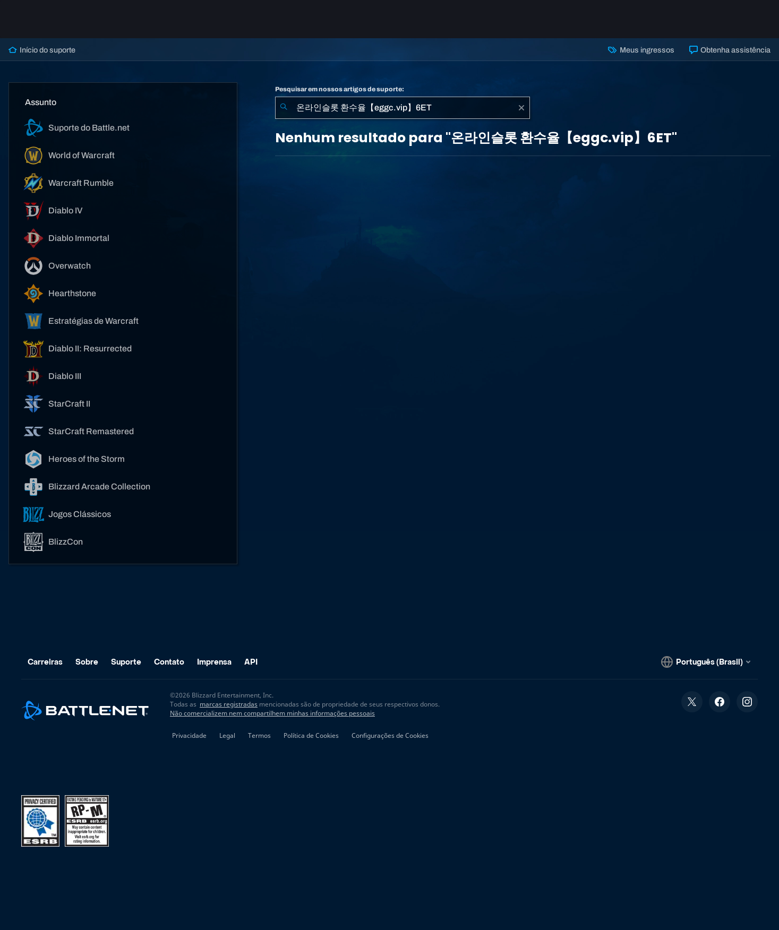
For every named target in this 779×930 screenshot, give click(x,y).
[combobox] (402, 108)
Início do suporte (41, 50)
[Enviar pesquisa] (283, 108)
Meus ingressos (641, 50)
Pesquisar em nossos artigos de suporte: (339, 89)
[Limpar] (521, 108)
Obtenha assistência (730, 50)
